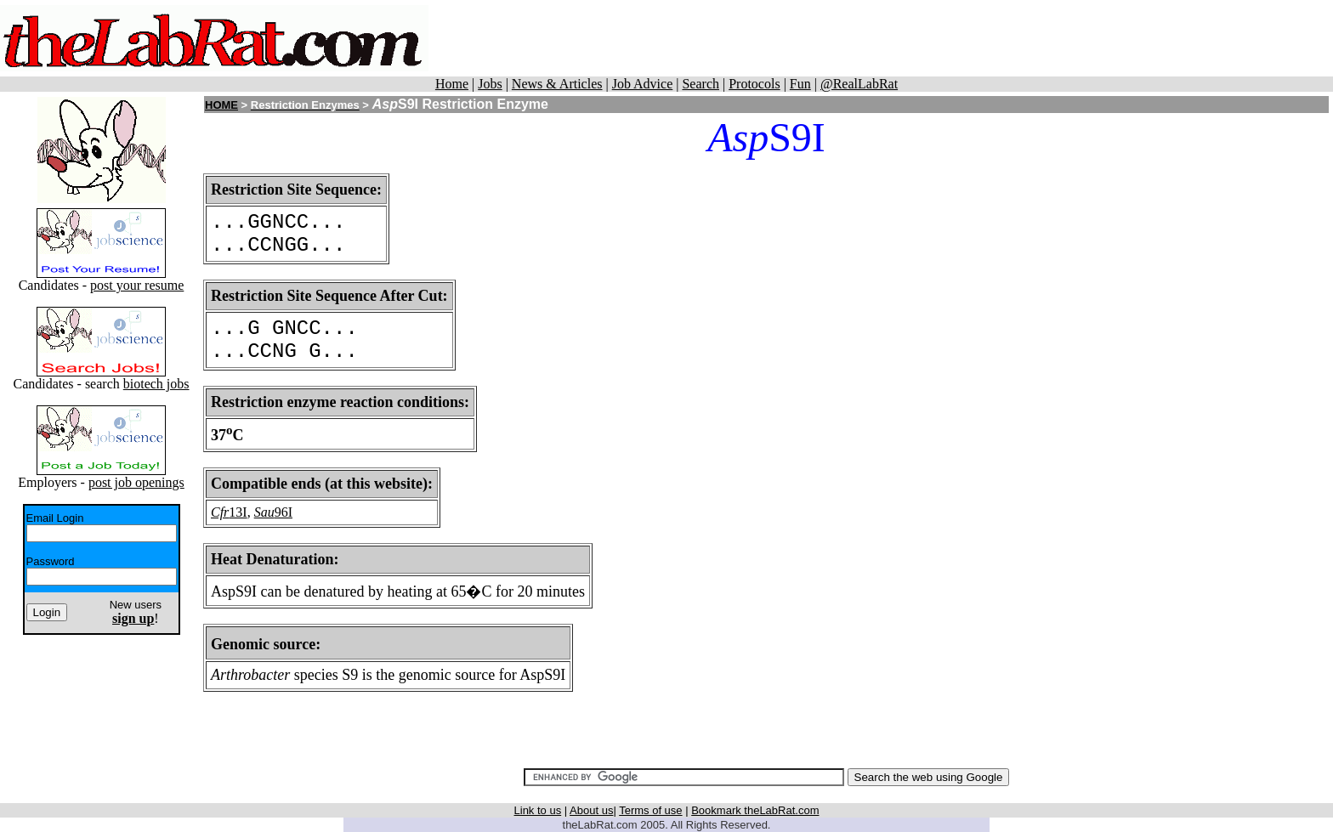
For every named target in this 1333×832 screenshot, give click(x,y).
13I (238, 512)
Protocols (754, 83)
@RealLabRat (859, 83)
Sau (264, 512)
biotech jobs (156, 383)
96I (283, 512)
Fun (800, 83)
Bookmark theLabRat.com (755, 810)
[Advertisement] (926, 38)
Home (451, 83)
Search (700, 83)
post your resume (137, 285)
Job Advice (642, 83)
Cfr (220, 512)
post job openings (136, 482)
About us (591, 810)
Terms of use (650, 810)
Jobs (490, 83)
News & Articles (557, 83)
